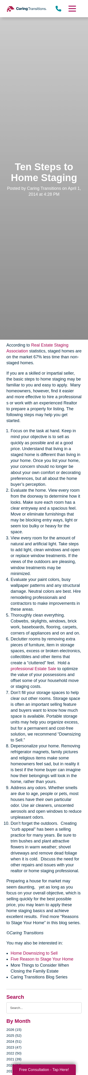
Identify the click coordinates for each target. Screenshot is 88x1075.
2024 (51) (13, 1041)
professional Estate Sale (33, 668)
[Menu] (72, 9)
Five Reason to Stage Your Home (42, 959)
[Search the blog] (43, 1007)
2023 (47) (13, 1047)
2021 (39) (13, 1059)
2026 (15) (13, 1030)
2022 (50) (13, 1053)
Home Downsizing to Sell (34, 953)
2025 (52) (13, 1035)
